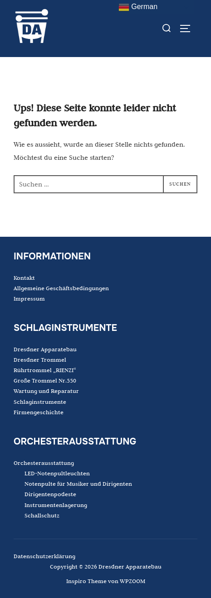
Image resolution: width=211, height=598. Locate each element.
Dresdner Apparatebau (45, 349)
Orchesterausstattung (44, 462)
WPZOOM (132, 580)
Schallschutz (42, 515)
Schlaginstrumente (40, 401)
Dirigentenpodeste (50, 494)
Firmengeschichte (39, 412)
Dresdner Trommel (40, 359)
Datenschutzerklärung (44, 556)
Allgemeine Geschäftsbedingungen (61, 288)
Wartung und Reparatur (46, 390)
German (137, 7)
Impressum (29, 298)
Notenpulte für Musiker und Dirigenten (78, 483)
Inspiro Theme (86, 580)
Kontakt (24, 277)
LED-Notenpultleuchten (57, 473)
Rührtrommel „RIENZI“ (45, 369)
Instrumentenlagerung (56, 504)
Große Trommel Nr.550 (45, 380)
